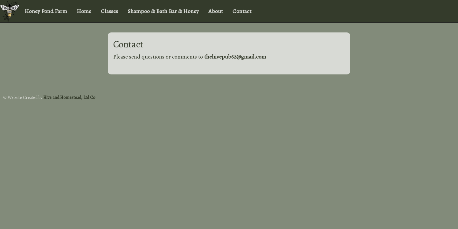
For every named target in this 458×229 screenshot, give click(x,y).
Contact (241, 11)
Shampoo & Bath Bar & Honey (163, 11)
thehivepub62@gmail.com (235, 56)
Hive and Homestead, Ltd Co (69, 97)
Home (84, 11)
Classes (109, 11)
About (215, 11)
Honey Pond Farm (45, 11)
